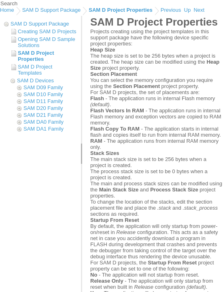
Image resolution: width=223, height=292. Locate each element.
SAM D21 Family (43, 115)
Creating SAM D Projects (47, 31)
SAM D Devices (35, 80)
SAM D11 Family (43, 101)
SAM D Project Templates (35, 70)
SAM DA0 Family (43, 122)
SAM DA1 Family (43, 129)
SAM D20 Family (43, 108)
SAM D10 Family (43, 94)
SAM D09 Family (43, 87)
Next (198, 10)
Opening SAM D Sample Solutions (46, 42)
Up (187, 10)
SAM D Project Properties (121, 10)
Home (7, 10)
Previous (171, 10)
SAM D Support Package (51, 10)
